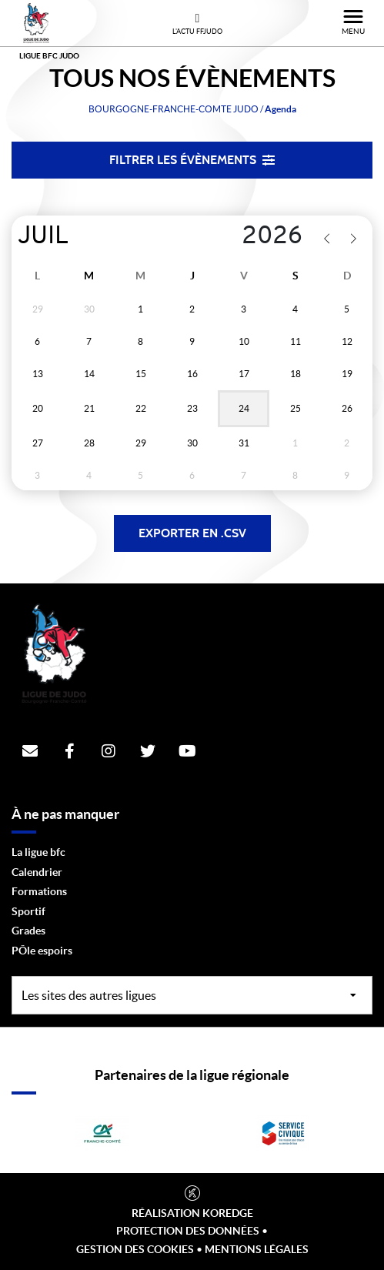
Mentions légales (257, 1249)
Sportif (28, 911)
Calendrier (37, 872)
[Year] (240, 237)
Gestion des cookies (135, 1249)
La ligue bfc (38, 852)
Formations (39, 891)
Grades (28, 930)
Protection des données (187, 1231)
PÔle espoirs (42, 950)
